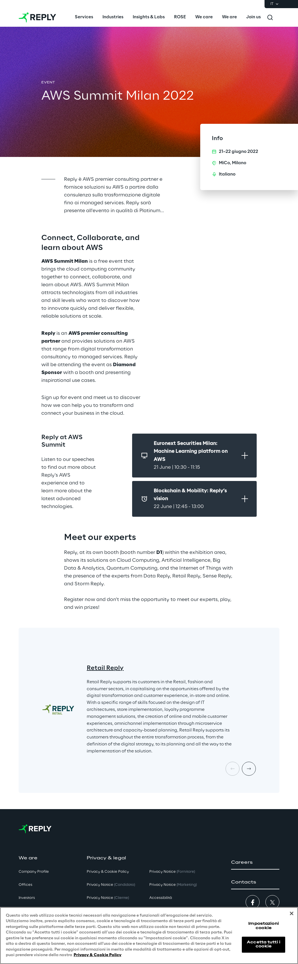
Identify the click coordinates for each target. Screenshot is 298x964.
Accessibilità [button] (160, 898)
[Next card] (249, 769)
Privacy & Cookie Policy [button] (108, 872)
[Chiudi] (291, 913)
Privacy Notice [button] (111, 885)
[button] (255, 863)
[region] (149, 935)
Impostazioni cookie (263, 926)
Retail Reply (105, 668)
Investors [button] (27, 898)
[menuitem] (84, 17)
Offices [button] (25, 885)
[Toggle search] (270, 17)
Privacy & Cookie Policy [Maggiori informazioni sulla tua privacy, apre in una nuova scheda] (97, 955)
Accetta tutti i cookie (263, 944)
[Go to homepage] (37, 17)
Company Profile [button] (34, 872)
